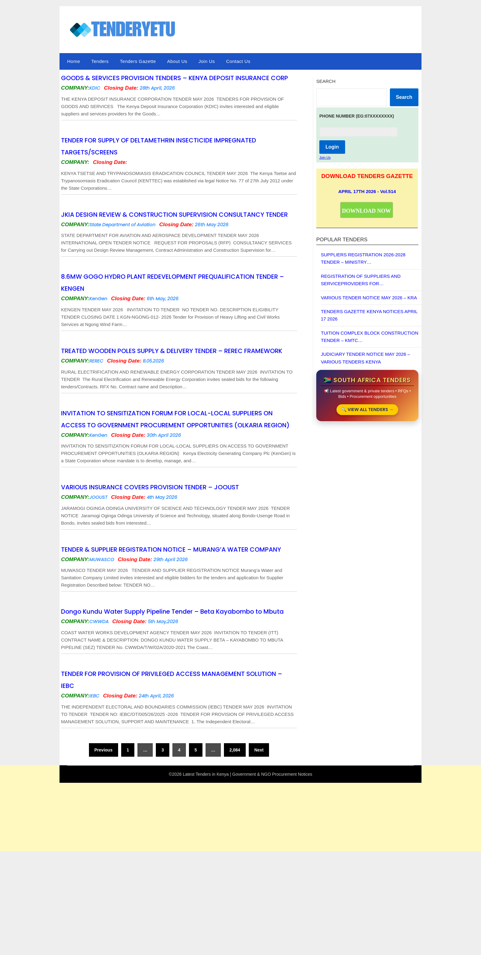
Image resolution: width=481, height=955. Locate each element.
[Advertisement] (184, 910)
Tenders (100, 61)
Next (259, 833)
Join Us (206, 61)
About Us (177, 61)
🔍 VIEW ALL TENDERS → (367, 410)
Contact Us (238, 61)
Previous (103, 833)
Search (326, 81)
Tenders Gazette (138, 61)
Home (73, 61)
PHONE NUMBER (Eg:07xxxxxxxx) (356, 116)
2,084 (234, 833)
